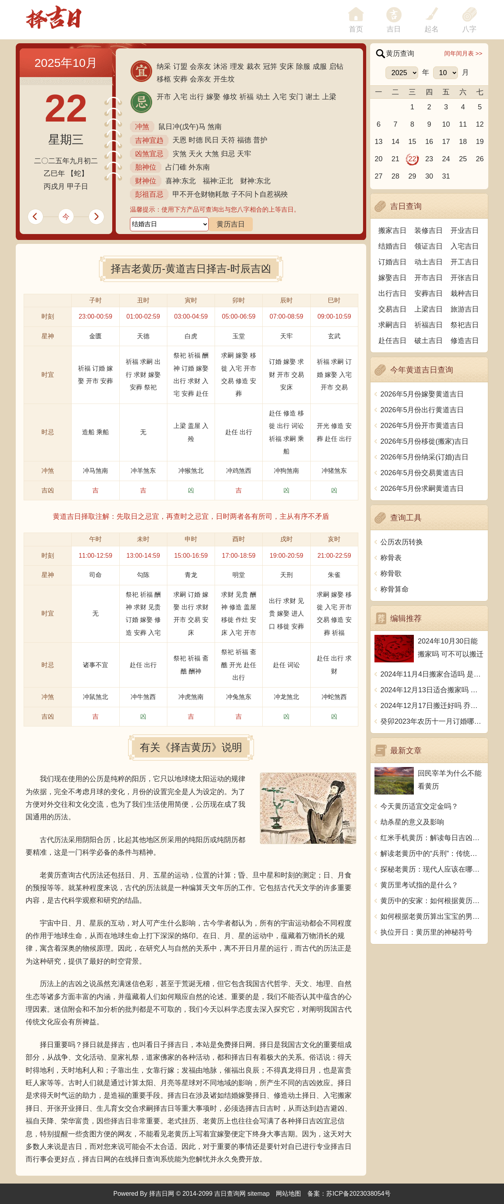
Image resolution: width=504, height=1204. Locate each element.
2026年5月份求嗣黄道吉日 (422, 488)
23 (429, 159)
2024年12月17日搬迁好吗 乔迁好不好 (432, 706)
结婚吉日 (392, 246)
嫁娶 (213, 97)
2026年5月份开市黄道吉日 (422, 426)
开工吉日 (464, 262)
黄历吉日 (231, 224)
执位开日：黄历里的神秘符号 (426, 932)
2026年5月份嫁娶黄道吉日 (422, 394)
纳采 (164, 66)
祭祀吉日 (464, 325)
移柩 (164, 79)
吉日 (394, 29)
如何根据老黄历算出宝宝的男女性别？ (432, 916)
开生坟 (224, 79)
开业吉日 (464, 230)
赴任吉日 (392, 341)
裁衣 (253, 66)
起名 (431, 29)
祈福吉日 (429, 325)
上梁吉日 (429, 309)
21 (395, 159)
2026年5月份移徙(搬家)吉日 (424, 441)
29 (412, 176)
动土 (263, 97)
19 (480, 142)
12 (480, 124)
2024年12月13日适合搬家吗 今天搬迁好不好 (432, 690)
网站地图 (288, 1193)
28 (395, 176)
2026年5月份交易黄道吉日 (422, 473)
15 (412, 142)
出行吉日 (392, 293)
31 (446, 176)
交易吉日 (392, 309)
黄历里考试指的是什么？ (419, 885)
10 (446, 124)
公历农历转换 (401, 542)
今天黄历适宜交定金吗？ (419, 806)
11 (463, 124)
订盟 (180, 66)
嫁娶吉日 (392, 278)
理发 (237, 66)
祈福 (246, 97)
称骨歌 (391, 573)
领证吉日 (429, 246)
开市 (164, 97)
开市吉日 (429, 278)
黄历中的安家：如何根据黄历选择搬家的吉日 (432, 901)
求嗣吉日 (392, 325)
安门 (296, 97)
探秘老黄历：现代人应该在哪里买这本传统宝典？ (432, 869)
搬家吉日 (392, 230)
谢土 (313, 97)
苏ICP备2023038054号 (358, 1193)
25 (463, 159)
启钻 (336, 66)
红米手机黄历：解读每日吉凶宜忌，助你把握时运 (432, 838)
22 (412, 159)
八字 (469, 29)
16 (429, 142)
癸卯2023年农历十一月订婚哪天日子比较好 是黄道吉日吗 (432, 721)
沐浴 (220, 66)
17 (446, 142)
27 (378, 176)
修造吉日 (464, 341)
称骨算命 (394, 589)
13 (378, 142)
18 (463, 142)
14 (395, 142)
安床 (287, 66)
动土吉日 (429, 262)
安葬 (180, 79)
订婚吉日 (392, 262)
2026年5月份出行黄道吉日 (422, 410)
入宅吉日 (464, 246)
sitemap (259, 1193)
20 (378, 159)
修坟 (230, 97)
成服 (320, 66)
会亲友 (200, 66)
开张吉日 (464, 278)
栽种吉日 (464, 293)
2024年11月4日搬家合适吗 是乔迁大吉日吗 (432, 674)
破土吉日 (429, 341)
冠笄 (270, 66)
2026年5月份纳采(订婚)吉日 (424, 457)
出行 (197, 97)
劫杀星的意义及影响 (412, 822)
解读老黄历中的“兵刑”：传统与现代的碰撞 (432, 853)
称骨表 (391, 558)
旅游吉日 (464, 309)
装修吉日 (429, 230)
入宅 (180, 97)
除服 (303, 66)
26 (480, 159)
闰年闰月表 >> (463, 53)
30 (429, 176)
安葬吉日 (429, 293)
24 (446, 159)
